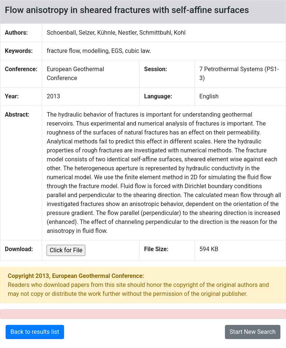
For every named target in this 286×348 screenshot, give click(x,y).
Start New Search (253, 331)
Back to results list (34, 331)
